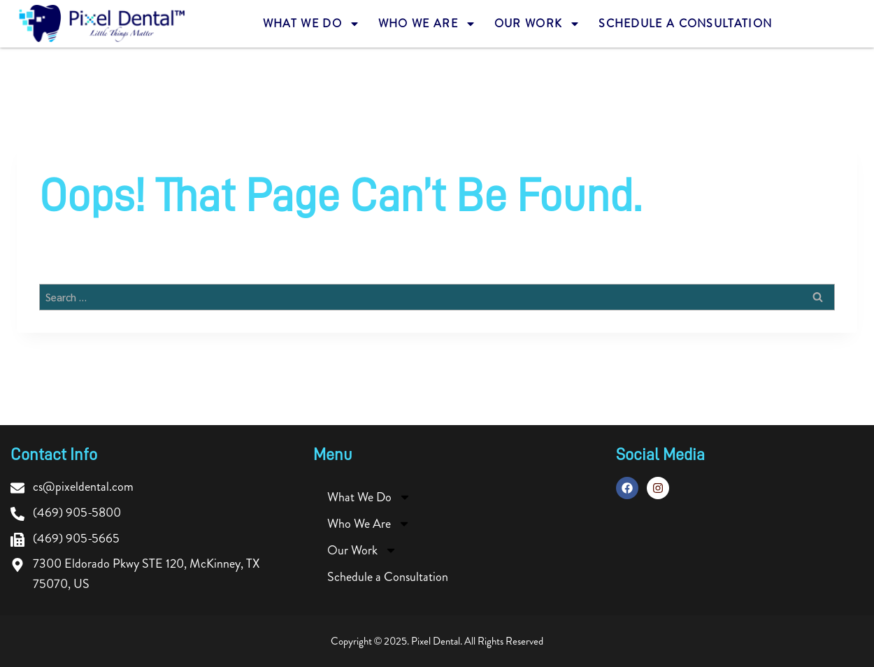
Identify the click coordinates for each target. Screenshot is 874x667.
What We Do (311, 24)
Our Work (537, 24)
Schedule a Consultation (685, 24)
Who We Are (427, 24)
